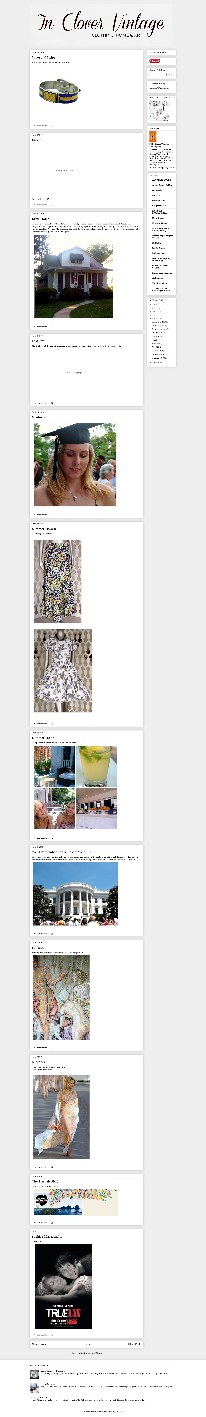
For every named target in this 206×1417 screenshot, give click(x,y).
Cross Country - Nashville (53, 1371)
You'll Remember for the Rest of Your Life (61, 852)
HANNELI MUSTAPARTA (159, 212)
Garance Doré (158, 201)
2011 (154, 315)
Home (87, 1344)
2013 (154, 308)
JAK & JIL (156, 243)
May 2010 (156, 343)
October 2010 (158, 325)
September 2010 (159, 329)
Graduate (38, 417)
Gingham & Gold (160, 206)
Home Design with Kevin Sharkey (161, 229)
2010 (154, 319)
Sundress (38, 1062)
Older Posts (134, 1344)
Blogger (118, 1412)
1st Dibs (66, 62)
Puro (62, 743)
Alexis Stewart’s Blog (162, 185)
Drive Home (41, 219)
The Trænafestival (45, 1181)
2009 (154, 362)
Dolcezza (73, 743)
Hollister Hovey (159, 223)
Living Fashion (48, 1384)
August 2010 (157, 333)
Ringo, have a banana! (162, 273)
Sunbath (38, 947)
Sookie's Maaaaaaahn (47, 1236)
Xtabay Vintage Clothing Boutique (161, 289)
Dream (37, 140)
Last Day (38, 341)
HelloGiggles (158, 218)
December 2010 (159, 322)
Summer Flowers (44, 529)
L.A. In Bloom (158, 248)
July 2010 (156, 336)
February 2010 (158, 354)
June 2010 (156, 340)
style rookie (157, 278)
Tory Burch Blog (159, 283)
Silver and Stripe (43, 57)
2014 (154, 304)
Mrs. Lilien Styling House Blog (161, 259)
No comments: (41, 126)
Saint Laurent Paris (40, 1397)
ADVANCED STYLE (161, 180)
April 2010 (157, 347)
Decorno (156, 195)
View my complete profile (161, 167)
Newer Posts (39, 1344)
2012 (154, 311)
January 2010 (158, 358)
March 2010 (157, 351)
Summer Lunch (43, 737)
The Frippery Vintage (42, 534)
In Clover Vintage (160, 144)
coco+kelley (158, 190)
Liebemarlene (158, 253)
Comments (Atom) (93, 1353)
